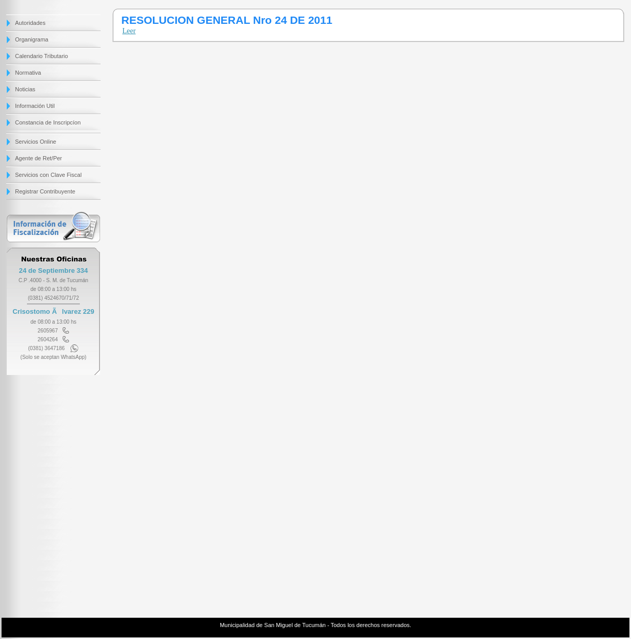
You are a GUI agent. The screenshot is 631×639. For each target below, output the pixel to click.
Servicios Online (35, 141)
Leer (129, 31)
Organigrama (31, 39)
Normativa (28, 73)
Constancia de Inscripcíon (48, 122)
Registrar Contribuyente (45, 191)
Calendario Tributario (41, 56)
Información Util (34, 106)
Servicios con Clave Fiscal (48, 175)
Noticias (25, 89)
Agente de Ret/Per (38, 158)
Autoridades (30, 23)
